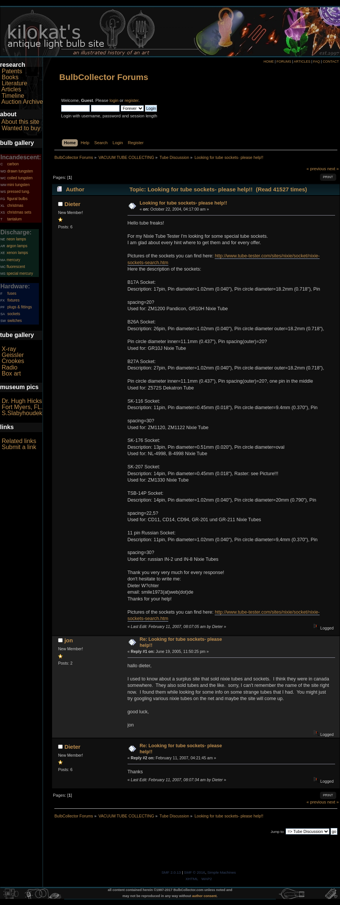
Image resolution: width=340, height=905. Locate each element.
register (131, 100)
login (113, 100)
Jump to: (278, 832)
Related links (19, 441)
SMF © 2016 (194, 872)
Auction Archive (22, 102)
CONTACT (331, 61)
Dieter (72, 204)
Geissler (13, 355)
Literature (14, 83)
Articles (11, 89)
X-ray (9, 349)
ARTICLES (302, 61)
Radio (9, 367)
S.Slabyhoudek (22, 413)
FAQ (316, 61)
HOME (268, 61)
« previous (316, 168)
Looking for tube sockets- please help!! (183, 203)
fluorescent (15, 267)
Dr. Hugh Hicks (22, 401)
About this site (21, 122)
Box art (11, 373)
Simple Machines (221, 872)
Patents (12, 71)
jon (69, 640)
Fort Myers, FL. (22, 407)
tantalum (14, 219)
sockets (13, 314)
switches (14, 321)
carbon (13, 164)
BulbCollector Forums (103, 77)
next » (333, 168)
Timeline (13, 95)
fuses (11, 293)
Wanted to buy (21, 128)
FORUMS (284, 61)
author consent (204, 896)
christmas (15, 205)
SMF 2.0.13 (171, 872)
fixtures (13, 300)
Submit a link (19, 447)
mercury (13, 260)
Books (10, 77)
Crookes (13, 361)
